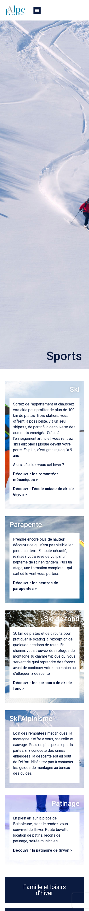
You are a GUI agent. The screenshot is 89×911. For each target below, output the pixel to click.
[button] (37, 10)
